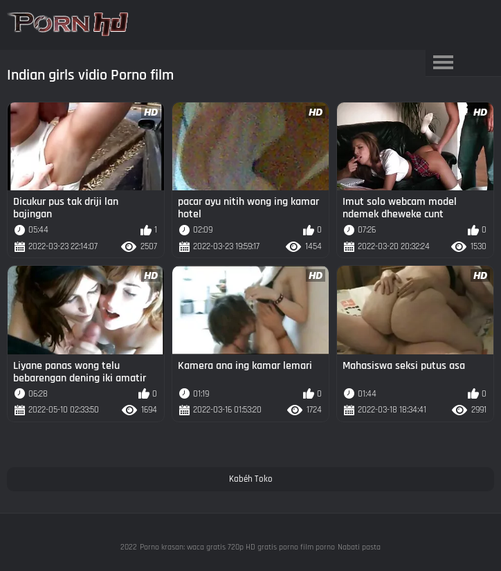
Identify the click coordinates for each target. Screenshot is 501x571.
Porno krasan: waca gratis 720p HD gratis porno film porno (237, 547)
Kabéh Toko (251, 478)
